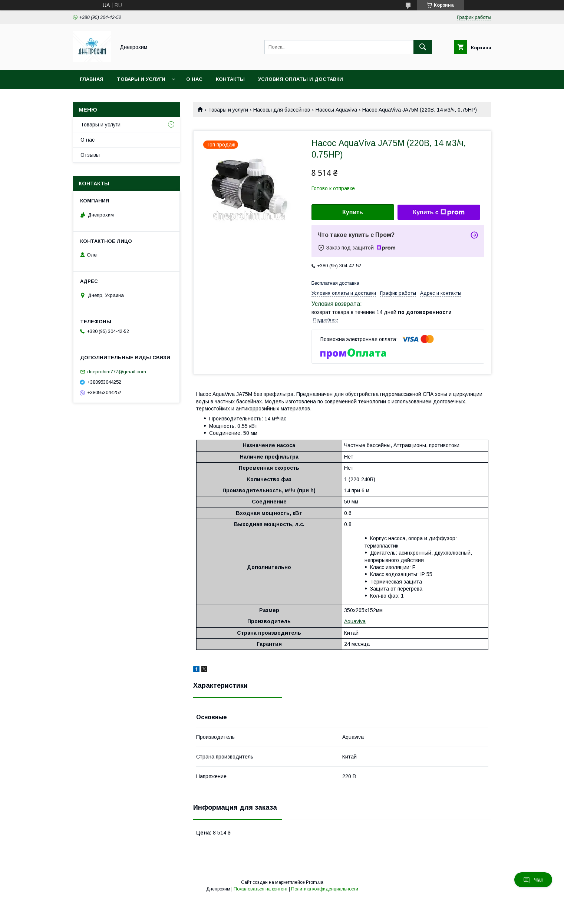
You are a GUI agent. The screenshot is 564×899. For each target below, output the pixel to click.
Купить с (438, 212)
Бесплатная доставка (335, 283)
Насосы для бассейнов (281, 110)
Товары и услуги (141, 79)
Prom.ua (314, 882)
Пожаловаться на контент (261, 889)
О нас (194, 79)
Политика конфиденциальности (324, 889)
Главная (91, 79)
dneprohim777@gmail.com (116, 371)
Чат (533, 879)
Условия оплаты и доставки (300, 79)
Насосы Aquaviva (336, 110)
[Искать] (422, 47)
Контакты (230, 79)
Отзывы (90, 155)
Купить (352, 212)
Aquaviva (355, 621)
